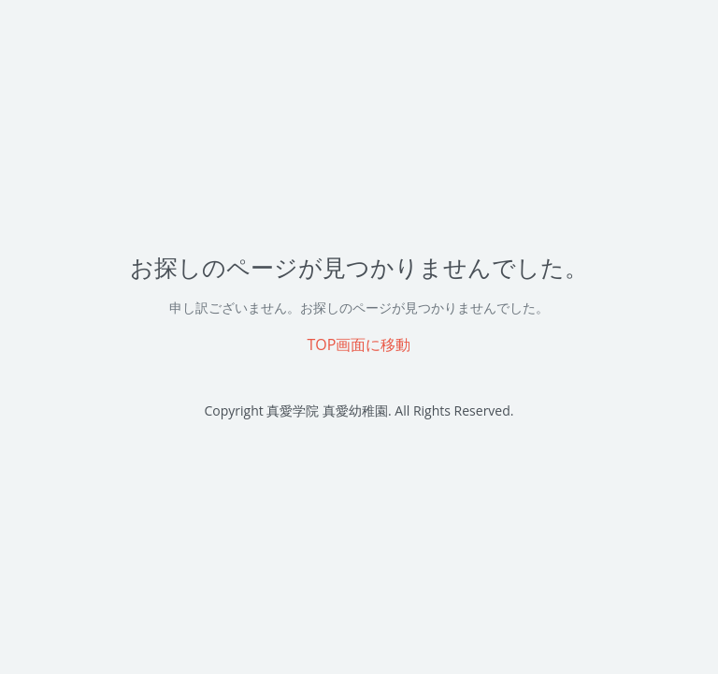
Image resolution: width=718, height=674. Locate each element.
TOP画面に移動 (359, 344)
